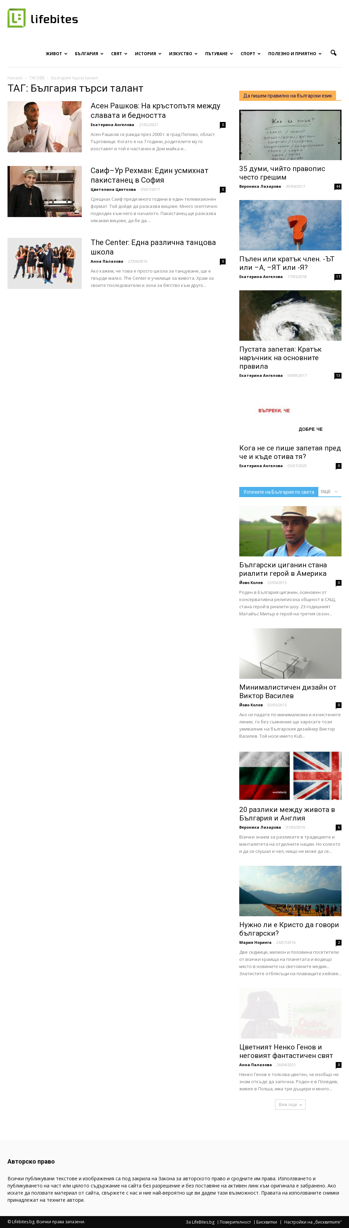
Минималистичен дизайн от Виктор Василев (287, 691)
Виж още (290, 1104)
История (148, 54)
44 (338, 186)
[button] (333, 53)
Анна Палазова (107, 261)
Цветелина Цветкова (113, 189)
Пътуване (219, 54)
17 (338, 276)
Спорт (251, 54)
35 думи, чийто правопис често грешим (282, 173)
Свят (119, 54)
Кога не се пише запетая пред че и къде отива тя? (290, 452)
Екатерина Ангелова (112, 124)
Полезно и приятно (295, 54)
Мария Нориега (255, 942)
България (89, 54)
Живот (56, 54)
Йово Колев (251, 582)
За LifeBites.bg (200, 1222)
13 (338, 375)
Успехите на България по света (278, 492)
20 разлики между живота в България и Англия (287, 813)
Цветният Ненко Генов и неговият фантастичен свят (286, 1051)
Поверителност (235, 1222)
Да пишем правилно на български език (287, 95)
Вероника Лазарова (260, 186)
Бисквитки (266, 1222)
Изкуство (183, 54)
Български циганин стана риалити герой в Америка (283, 569)
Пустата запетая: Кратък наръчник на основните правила (280, 357)
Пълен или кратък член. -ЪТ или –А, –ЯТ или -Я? (287, 263)
